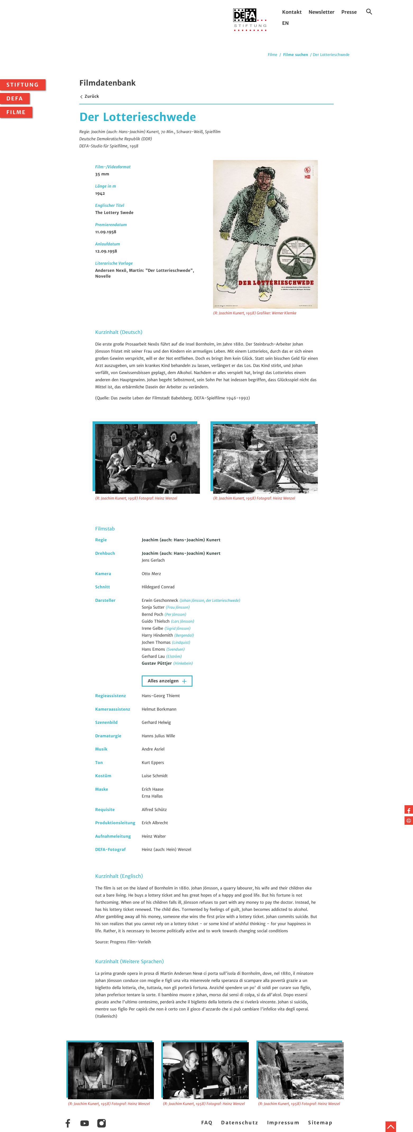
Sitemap (320, 1123)
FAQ (207, 1123)
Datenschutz (239, 1123)
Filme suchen (295, 54)
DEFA (14, 98)
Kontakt (292, 12)
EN (285, 23)
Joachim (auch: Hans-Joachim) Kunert (181, 539)
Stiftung (22, 84)
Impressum (283, 1123)
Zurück (89, 96)
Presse (349, 12)
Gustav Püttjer (157, 663)
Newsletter (321, 12)
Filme (16, 112)
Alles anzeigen (164, 681)
